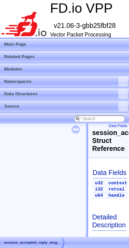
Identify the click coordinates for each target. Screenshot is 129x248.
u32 (99, 183)
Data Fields (118, 126)
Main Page (15, 44)
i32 (99, 189)
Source (66, 106)
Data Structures (66, 94)
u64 (99, 195)
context (117, 183)
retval (116, 189)
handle (116, 195)
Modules (13, 69)
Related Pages (19, 56)
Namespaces (66, 81)
